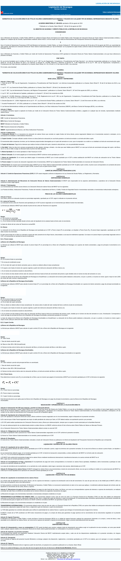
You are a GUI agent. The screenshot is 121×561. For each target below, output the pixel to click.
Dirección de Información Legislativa (68, 559)
